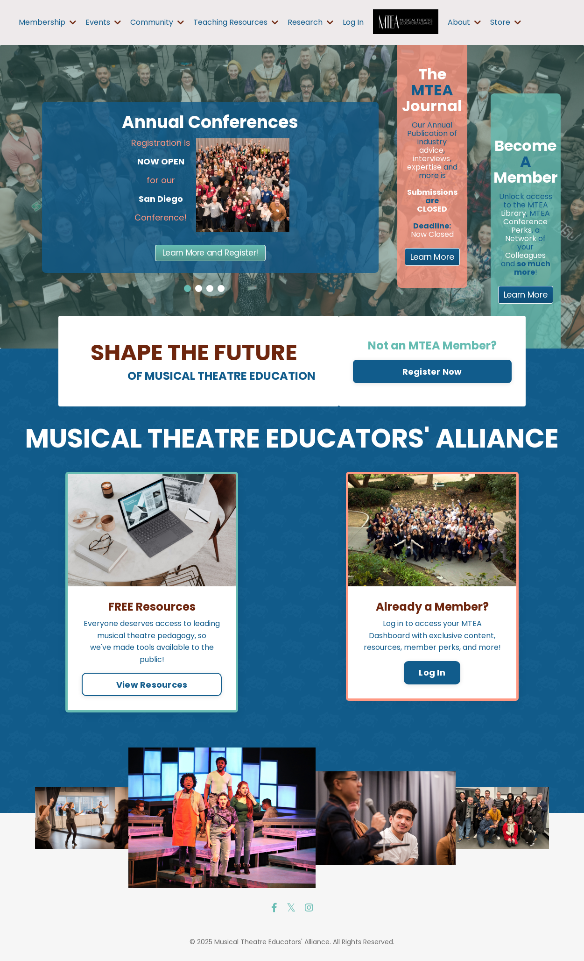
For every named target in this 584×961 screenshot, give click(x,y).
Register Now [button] (432, 371)
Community (157, 22)
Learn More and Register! (210, 252)
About (464, 22)
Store (505, 22)
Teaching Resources (235, 22)
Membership (47, 22)
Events (103, 22)
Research (310, 22)
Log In (353, 22)
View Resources (152, 684)
